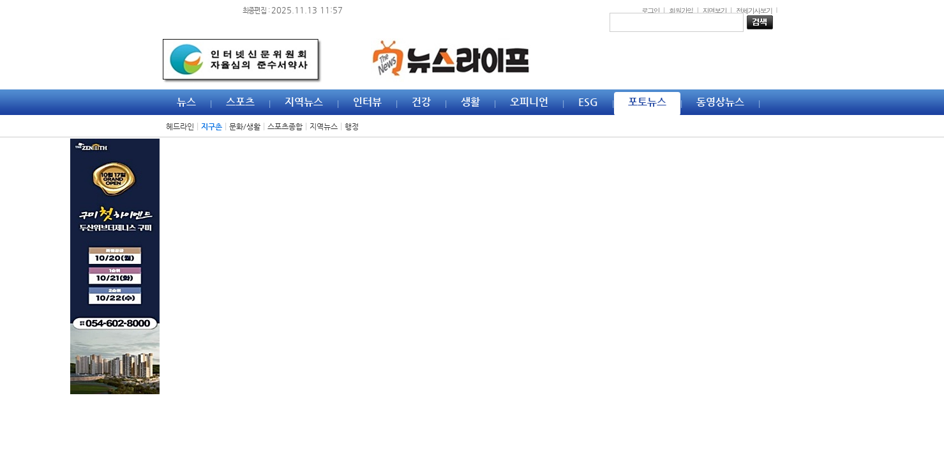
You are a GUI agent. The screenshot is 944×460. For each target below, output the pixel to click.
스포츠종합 (285, 126)
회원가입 (681, 10)
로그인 (650, 10)
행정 (352, 126)
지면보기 (715, 10)
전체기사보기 (754, 10)
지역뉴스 (324, 126)
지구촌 (211, 126)
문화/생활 (244, 126)
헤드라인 (180, 126)
